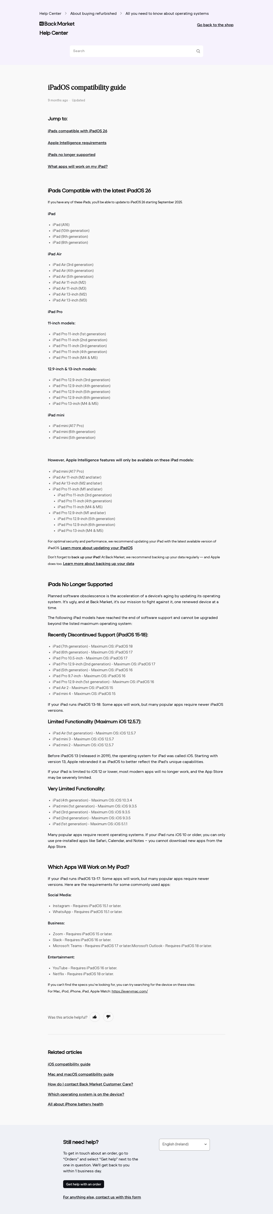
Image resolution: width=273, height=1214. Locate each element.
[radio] (95, 1017)
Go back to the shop (215, 24)
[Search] (135, 51)
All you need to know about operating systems (167, 14)
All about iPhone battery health (75, 1104)
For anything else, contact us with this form (102, 1197)
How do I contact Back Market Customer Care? (90, 1084)
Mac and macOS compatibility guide (81, 1074)
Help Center (50, 14)
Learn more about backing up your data (98, 563)
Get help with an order (83, 1184)
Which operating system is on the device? (86, 1094)
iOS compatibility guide (69, 1064)
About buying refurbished (93, 14)
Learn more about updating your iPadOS (97, 547)
